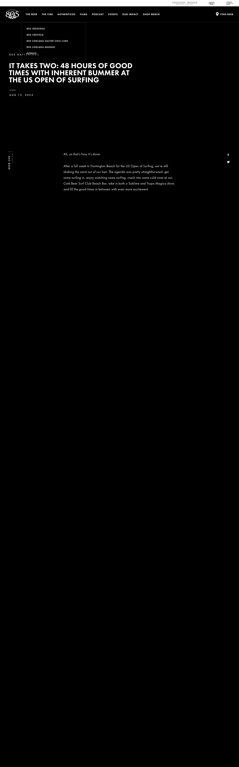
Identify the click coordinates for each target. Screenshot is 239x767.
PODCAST (98, 14)
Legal (11, 755)
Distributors (215, 698)
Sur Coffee (83, 544)
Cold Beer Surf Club (83, 380)
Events (113, 14)
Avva (96, 544)
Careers (174, 698)
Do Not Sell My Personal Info (72, 755)
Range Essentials (132, 538)
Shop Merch (151, 14)
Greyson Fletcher (89, 392)
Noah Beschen (113, 386)
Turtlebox (152, 538)
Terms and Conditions (45, 755)
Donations (214, 690)
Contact (175, 690)
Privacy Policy (24, 755)
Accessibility (215, 705)
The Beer (31, 14)
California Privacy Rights (101, 755)
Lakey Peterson (113, 392)
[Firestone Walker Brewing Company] (184, 3)
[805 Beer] (211, 3)
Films (83, 14)
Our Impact (130, 14)
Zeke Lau (131, 386)
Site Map (141, 755)
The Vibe (47, 14)
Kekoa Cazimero (150, 386)
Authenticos (67, 14)
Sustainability (180, 705)
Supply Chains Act (125, 755)
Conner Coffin (121, 380)
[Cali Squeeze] (229, 3)
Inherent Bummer (85, 228)
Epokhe (68, 544)
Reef (164, 538)
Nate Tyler (132, 392)
